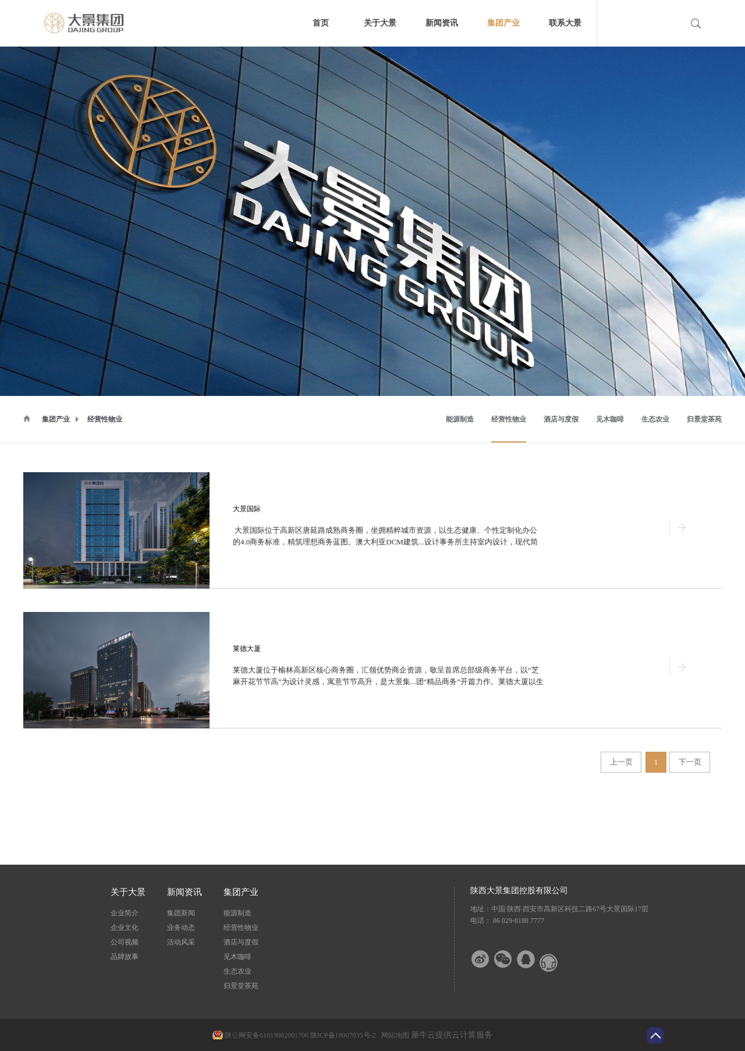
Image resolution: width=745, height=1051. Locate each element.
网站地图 (393, 1035)
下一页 (690, 762)
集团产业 (56, 419)
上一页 (621, 762)
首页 (321, 23)
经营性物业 (104, 419)
